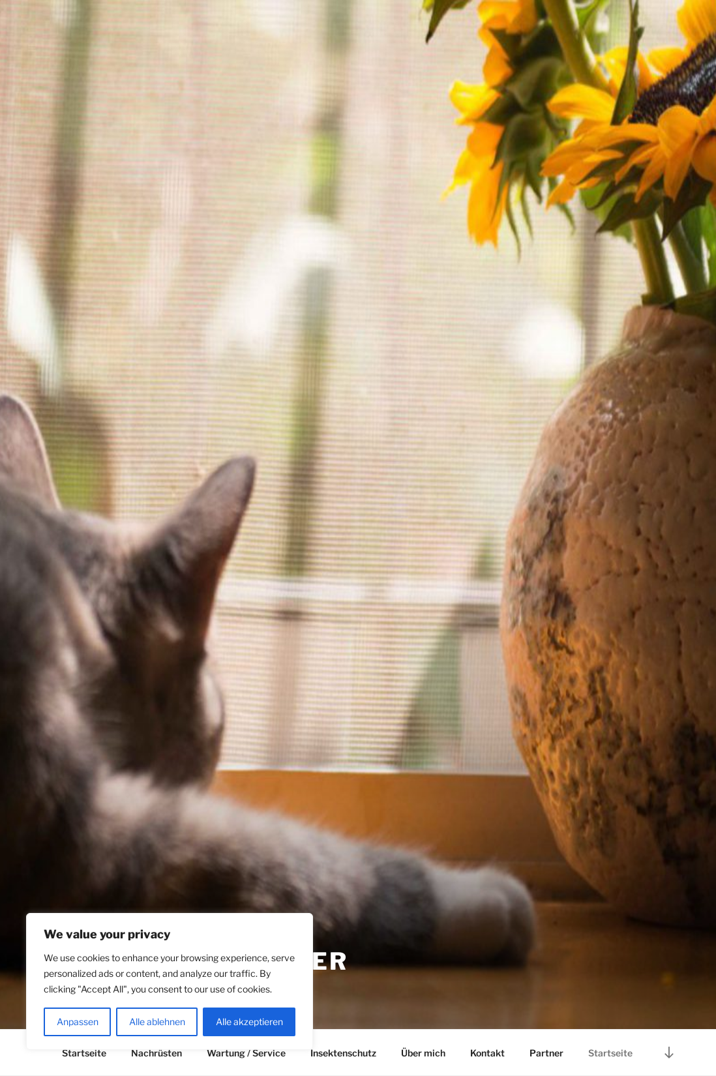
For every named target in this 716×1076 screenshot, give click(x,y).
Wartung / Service (246, 1052)
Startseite (84, 1052)
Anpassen (77, 1021)
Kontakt (487, 1052)
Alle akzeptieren (249, 1021)
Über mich (423, 1052)
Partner (546, 1052)
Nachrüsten (156, 1052)
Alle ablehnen (157, 1021)
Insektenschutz (343, 1052)
